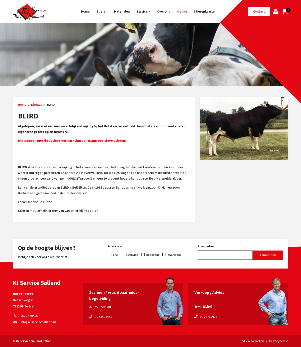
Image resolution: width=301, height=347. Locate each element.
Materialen (122, 11)
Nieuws (182, 11)
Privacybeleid (278, 341)
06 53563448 (103, 317)
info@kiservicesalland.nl (34, 322)
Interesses (115, 246)
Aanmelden (268, 255)
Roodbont (152, 255)
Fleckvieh (132, 255)
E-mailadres (206, 246)
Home (85, 11)
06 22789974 (208, 317)
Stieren (101, 11)
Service (143, 11)
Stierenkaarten (205, 11)
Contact (259, 11)
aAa (115, 255)
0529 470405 (25, 316)
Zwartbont (174, 255)
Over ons (163, 11)
